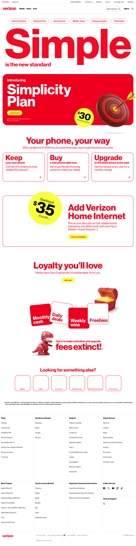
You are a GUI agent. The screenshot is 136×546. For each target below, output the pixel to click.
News (105, 431)
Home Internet (59, 20)
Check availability (78, 236)
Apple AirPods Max (8, 502)
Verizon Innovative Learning (112, 441)
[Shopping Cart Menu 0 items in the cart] (132, 8)
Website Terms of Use (43, 539)
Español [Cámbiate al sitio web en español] (131, 2)
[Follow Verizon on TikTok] (122, 487)
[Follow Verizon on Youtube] (113, 487)
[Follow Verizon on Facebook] (104, 487)
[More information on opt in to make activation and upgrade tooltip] (102, 348)
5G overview (107, 456)
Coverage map (119, 2)
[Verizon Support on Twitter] (104, 502)
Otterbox (38, 487)
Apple (37, 427)
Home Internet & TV (8, 441)
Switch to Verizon (19, 20)
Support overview (75, 422)
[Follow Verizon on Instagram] (117, 487)
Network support (75, 466)
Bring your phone (99, 20)
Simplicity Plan (40, 20)
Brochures (107, 451)
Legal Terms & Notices (77, 487)
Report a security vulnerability (79, 497)
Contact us (89, 2)
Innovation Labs (108, 461)
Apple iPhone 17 (6, 487)
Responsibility (108, 436)
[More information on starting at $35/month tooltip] (49, 218)
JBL (36, 507)
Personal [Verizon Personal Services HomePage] (5, 2)
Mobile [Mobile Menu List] (21, 8)
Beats (37, 497)
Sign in (71, 446)
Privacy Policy (41, 534)
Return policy (73, 427)
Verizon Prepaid (6, 436)
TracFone (4, 456)
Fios (2, 516)
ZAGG (37, 492)
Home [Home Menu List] (28, 8)
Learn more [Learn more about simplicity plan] (15, 112)
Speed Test (73, 471)
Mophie (37, 502)
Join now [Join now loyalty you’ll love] (68, 279)
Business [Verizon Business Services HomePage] (15, 2)
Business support (75, 441)
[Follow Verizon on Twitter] (109, 487)
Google (37, 431)
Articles (106, 446)
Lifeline (71, 456)
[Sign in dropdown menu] (126, 8)
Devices (4, 422)
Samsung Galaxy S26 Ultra (10, 497)
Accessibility (73, 461)
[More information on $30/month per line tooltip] (89, 122)
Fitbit (37, 511)
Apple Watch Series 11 (8, 511)
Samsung (38, 422)
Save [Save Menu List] (35, 8)
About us (106, 422)
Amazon (38, 436)
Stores (108, 2)
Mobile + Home (79, 20)
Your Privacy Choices (56, 534)
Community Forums (76, 436)
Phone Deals (119, 20)
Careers (106, 427)
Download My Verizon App (78, 451)
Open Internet (82, 534)
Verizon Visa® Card (8, 521)
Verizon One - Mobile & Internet (12, 446)
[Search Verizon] (113, 8)
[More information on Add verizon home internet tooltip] (97, 228)
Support (99, 2)
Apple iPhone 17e (7, 492)
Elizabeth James (41, 516)
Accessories (5, 427)
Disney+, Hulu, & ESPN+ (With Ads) (13, 507)
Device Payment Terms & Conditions (81, 492)
